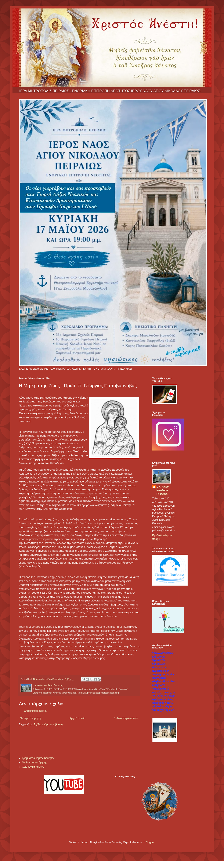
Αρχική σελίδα (77, 718)
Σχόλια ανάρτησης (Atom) (48, 724)
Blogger (150, 842)
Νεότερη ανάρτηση (30, 718)
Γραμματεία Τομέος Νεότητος (38, 758)
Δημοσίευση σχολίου (35, 710)
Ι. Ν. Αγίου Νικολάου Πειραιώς (162, 490)
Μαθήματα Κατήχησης (34, 762)
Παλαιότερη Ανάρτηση (126, 718)
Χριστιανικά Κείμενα (33, 766)
